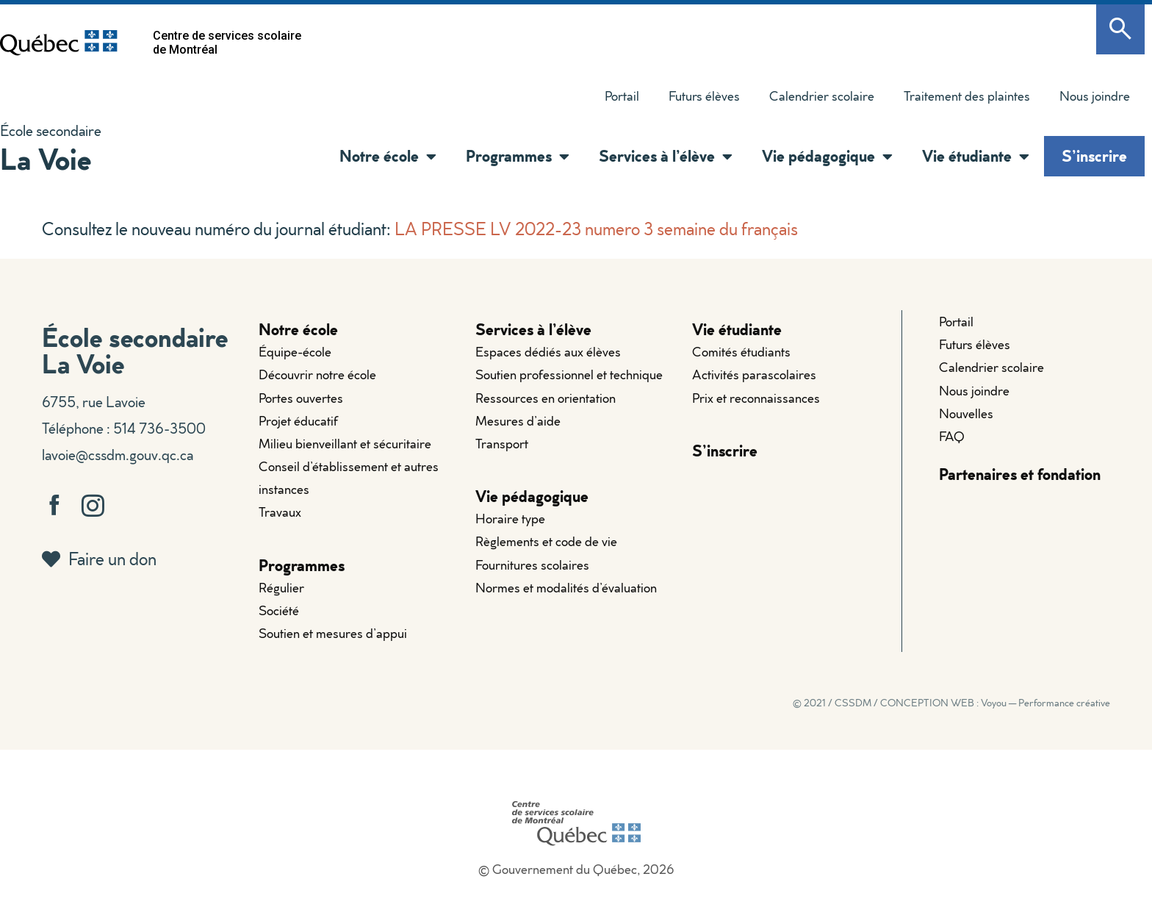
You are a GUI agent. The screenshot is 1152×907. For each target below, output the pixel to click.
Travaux (280, 512)
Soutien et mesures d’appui (333, 633)
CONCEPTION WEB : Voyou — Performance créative (995, 702)
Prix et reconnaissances (756, 398)
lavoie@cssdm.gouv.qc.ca (117, 454)
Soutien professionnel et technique (569, 374)
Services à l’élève (665, 156)
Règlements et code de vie (546, 541)
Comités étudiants (741, 352)
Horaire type (510, 518)
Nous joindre (1094, 96)
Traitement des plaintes (967, 96)
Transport (501, 443)
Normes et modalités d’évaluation (566, 587)
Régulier (281, 587)
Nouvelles (966, 413)
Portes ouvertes (301, 398)
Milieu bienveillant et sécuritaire (345, 443)
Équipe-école (295, 352)
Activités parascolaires (754, 374)
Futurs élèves (704, 96)
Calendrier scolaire (821, 96)
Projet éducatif (298, 421)
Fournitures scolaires (532, 565)
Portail (622, 96)
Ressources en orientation (545, 398)
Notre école (387, 156)
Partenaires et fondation (1020, 473)
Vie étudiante (975, 156)
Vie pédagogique (827, 156)
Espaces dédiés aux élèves (548, 352)
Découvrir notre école (317, 374)
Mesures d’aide (518, 421)
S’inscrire (1094, 155)
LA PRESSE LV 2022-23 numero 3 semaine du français (596, 228)
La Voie (45, 158)
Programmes (517, 156)
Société (279, 610)
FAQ (952, 436)
